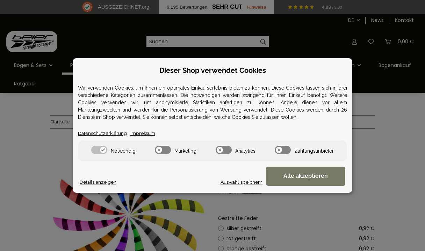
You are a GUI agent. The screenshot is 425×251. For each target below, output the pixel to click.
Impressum (143, 133)
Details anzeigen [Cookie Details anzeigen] (98, 182)
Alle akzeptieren (310, 176)
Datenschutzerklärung (102, 133)
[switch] (99, 150)
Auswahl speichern (250, 182)
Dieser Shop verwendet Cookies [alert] (212, 70)
